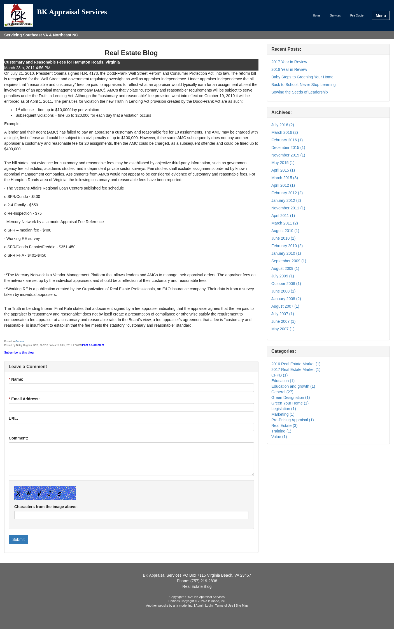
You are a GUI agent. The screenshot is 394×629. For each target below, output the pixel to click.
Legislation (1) (283, 408)
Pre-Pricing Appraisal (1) (292, 420)
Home (317, 15)
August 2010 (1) (285, 230)
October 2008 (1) (286, 283)
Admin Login (204, 605)
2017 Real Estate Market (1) (295, 369)
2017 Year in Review (289, 62)
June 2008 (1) (283, 291)
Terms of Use (224, 605)
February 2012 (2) (287, 193)
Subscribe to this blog (19, 352)
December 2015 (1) (288, 147)
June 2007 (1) (283, 321)
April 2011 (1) (283, 215)
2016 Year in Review (289, 69)
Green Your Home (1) (290, 403)
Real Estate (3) (284, 425)
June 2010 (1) (283, 238)
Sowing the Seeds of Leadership (299, 92)
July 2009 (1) (282, 276)
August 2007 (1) (285, 306)
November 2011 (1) (288, 208)
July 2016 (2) (282, 125)
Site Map (242, 605)
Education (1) (283, 380)
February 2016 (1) (287, 140)
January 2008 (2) (286, 298)
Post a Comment (93, 345)
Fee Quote (356, 15)
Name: (16, 379)
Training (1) (281, 431)
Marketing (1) (282, 414)
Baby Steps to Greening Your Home (302, 77)
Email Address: (24, 399)
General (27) (282, 392)
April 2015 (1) (283, 170)
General (19, 341)
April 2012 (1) (283, 185)
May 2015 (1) (282, 162)
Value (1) (279, 436)
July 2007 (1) (282, 314)
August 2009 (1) (285, 268)
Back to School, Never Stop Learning (303, 84)
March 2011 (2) (284, 223)
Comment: (18, 438)
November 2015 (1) (288, 155)
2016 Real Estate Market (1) (295, 364)
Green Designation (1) (290, 397)
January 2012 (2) (286, 200)
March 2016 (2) (284, 132)
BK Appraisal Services (72, 12)
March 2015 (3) (284, 178)
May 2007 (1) (282, 329)
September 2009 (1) (288, 261)
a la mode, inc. (183, 605)
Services (335, 15)
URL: (13, 418)
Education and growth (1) (293, 386)
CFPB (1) (279, 375)
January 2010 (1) (286, 253)
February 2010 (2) (287, 246)
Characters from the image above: (46, 506)
